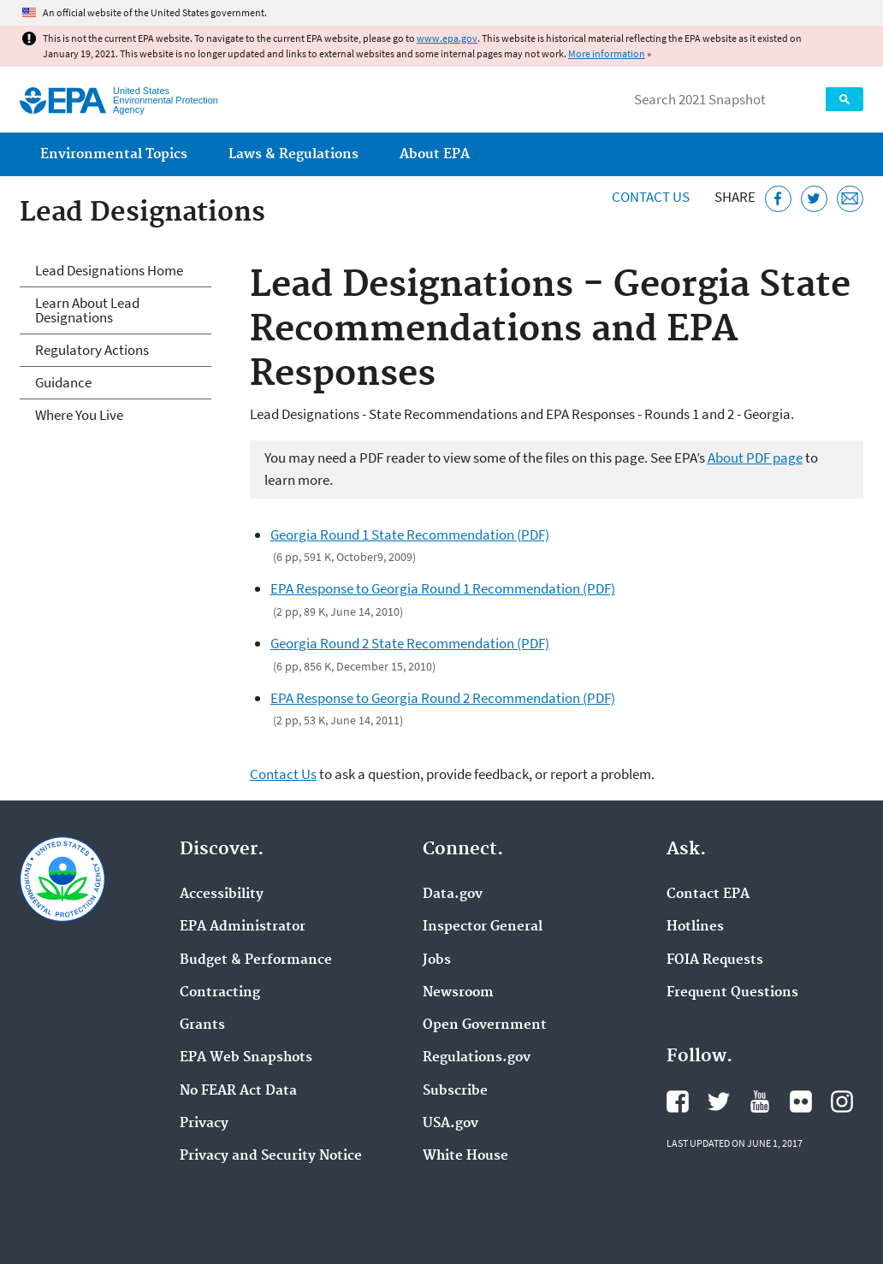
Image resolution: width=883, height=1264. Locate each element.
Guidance (63, 382)
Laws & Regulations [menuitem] (293, 154)
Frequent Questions (732, 993)
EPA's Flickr (801, 1101)
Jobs (437, 960)
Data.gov (453, 894)
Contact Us (651, 196)
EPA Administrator (242, 927)
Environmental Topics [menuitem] (113, 154)
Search (844, 99)
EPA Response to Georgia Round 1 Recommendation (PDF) (442, 588)
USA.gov (450, 1123)
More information (606, 53)
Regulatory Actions (92, 349)
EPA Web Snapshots (246, 1058)
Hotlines (695, 927)
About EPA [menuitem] (435, 154)
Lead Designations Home (109, 270)
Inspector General (482, 927)
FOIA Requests (715, 960)
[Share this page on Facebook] (778, 199)
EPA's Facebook (678, 1101)
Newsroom (458, 993)
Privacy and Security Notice (271, 1156)
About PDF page (755, 457)
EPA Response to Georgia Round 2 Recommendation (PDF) (442, 697)
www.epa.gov (447, 38)
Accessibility (222, 894)
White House (465, 1156)
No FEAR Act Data (238, 1091)
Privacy (204, 1123)
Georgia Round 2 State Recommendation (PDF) (409, 643)
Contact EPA (708, 894)
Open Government (485, 1025)
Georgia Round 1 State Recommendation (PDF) (409, 534)
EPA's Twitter (719, 1101)
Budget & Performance (256, 960)
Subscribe (455, 1091)
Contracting (220, 993)
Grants (202, 1025)
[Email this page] (850, 199)
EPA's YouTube (760, 1101)
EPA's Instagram (842, 1101)
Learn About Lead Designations (87, 310)
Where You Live (79, 414)
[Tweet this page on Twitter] (814, 199)
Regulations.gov (476, 1058)
